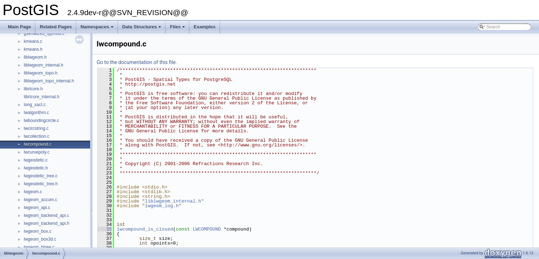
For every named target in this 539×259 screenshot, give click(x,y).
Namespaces (97, 28)
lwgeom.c (33, 191)
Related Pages (56, 26)
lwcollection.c (36, 136)
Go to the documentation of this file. (137, 62)
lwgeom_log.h (162, 206)
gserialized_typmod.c (44, 33)
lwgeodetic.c (36, 160)
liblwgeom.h (35, 57)
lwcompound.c (38, 144)
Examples (205, 26)
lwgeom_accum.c (40, 199)
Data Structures (142, 28)
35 (105, 229)
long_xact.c (35, 104)
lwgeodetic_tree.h (41, 183)
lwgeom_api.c (37, 207)
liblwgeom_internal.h (43, 65)
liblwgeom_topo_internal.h (49, 80)
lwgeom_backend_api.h (46, 223)
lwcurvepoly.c (36, 152)
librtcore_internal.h (41, 96)
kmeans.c (33, 41)
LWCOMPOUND (207, 229)
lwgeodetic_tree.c (40, 175)
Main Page (19, 26)
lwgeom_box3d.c (40, 239)
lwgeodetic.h (36, 168)
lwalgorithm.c (36, 112)
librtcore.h (33, 88)
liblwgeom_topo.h (40, 73)
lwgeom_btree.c (39, 247)
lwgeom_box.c (38, 231)
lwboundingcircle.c (41, 120)
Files (178, 28)
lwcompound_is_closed (145, 229)
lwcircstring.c (36, 128)
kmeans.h (33, 49)
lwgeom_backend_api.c (46, 215)
